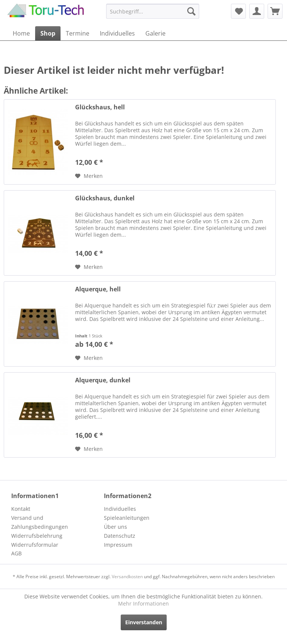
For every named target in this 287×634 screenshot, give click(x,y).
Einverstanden (143, 622)
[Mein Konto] (256, 11)
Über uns (115, 526)
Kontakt (20, 508)
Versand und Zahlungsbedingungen (39, 522)
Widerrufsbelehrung (36, 535)
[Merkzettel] (238, 11)
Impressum (118, 544)
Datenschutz (119, 535)
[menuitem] (153, 11)
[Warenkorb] (275, 11)
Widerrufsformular (34, 544)
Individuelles (120, 508)
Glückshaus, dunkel (105, 198)
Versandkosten (127, 576)
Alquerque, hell (98, 289)
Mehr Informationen (143, 603)
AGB (16, 553)
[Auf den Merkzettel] (89, 176)
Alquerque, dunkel (102, 380)
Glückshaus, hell (100, 107)
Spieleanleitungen (126, 517)
